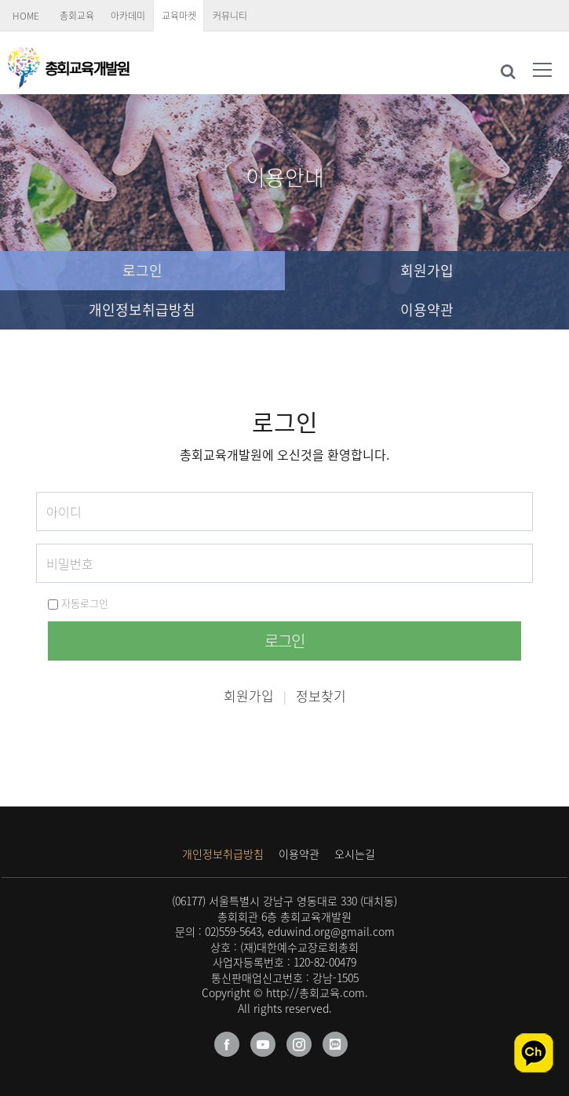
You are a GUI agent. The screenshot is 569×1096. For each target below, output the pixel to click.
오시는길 (354, 853)
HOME (26, 16)
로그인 (142, 270)
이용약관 (427, 309)
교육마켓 (179, 16)
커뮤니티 (230, 16)
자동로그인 (78, 602)
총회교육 (77, 16)
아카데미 (128, 16)
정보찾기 (321, 695)
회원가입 (427, 270)
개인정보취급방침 (142, 309)
